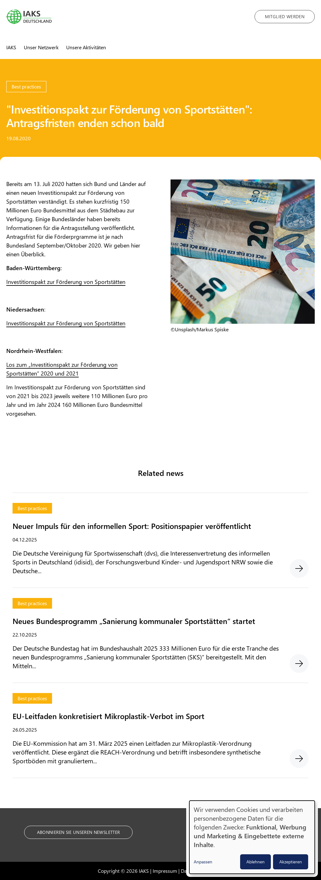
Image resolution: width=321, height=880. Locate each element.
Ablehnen (255, 862)
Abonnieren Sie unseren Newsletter (78, 832)
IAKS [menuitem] (11, 47)
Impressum (165, 870)
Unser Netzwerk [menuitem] (41, 47)
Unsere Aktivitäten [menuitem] (86, 47)
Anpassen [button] (203, 862)
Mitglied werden (284, 16)
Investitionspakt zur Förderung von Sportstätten (65, 281)
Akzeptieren (290, 862)
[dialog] (252, 837)
